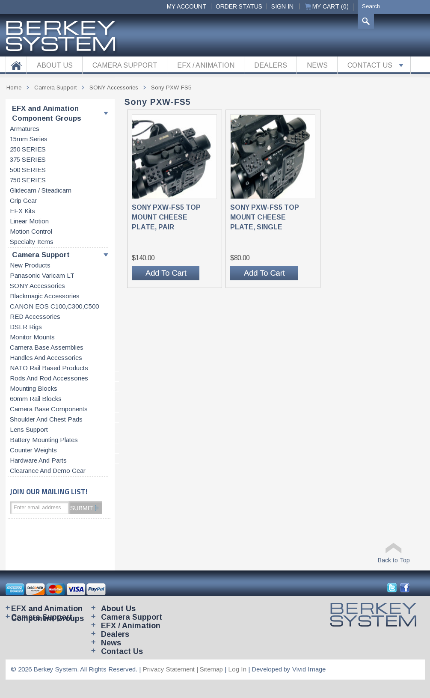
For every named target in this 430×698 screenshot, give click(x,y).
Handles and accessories (46, 357)
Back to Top (394, 560)
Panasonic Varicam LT (42, 275)
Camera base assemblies (46, 347)
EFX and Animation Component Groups (46, 113)
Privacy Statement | (171, 669)
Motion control (31, 231)
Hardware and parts (38, 460)
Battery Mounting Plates (44, 440)
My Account (187, 6)
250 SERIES (28, 149)
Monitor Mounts (32, 337)
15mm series (28, 139)
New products (30, 265)
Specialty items (31, 241)
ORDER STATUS (239, 6)
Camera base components (49, 409)
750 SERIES (28, 180)
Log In (237, 669)
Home (13, 87)
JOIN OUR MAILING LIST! (48, 491)
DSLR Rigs (26, 327)
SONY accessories (37, 285)
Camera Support (41, 255)
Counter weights (33, 450)
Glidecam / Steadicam (40, 190)
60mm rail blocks (36, 398)
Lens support (29, 429)
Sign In (282, 6)
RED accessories (35, 316)
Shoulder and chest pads (46, 419)
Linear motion (29, 221)
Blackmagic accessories (45, 296)
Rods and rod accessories (49, 378)
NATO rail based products (49, 368)
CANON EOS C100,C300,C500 (54, 306)
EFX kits (22, 211)
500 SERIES (28, 169)
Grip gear (23, 200)
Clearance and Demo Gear (48, 470)
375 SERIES (28, 159)
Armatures (24, 128)
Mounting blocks (33, 388)
